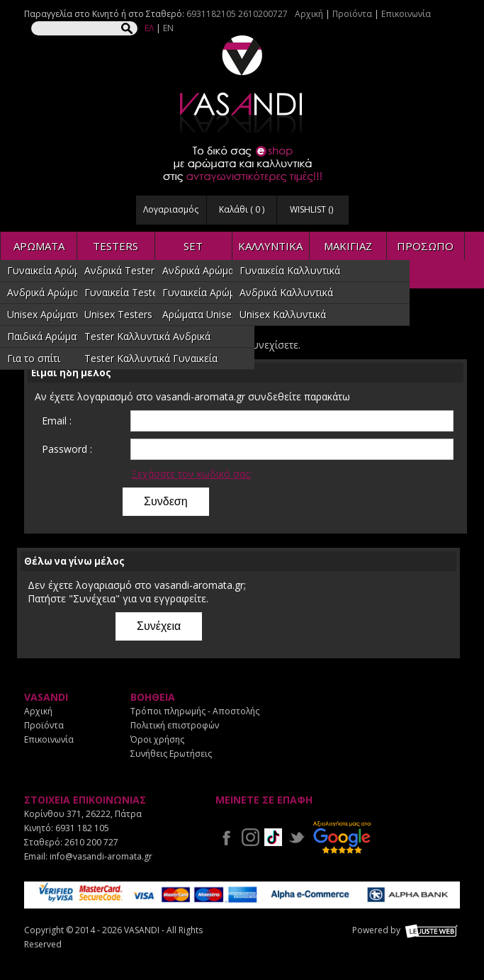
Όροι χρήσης (157, 739)
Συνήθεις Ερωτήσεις (171, 754)
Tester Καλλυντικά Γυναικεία (151, 358)
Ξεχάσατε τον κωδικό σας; (191, 473)
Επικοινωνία (406, 14)
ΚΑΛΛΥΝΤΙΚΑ (270, 246)
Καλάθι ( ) (241, 209)
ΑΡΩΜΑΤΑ (38, 246)
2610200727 (263, 14)
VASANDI (242, 84)
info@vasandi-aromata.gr (101, 856)
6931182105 (211, 14)
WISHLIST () (311, 209)
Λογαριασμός (170, 209)
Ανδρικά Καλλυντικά (286, 292)
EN (168, 28)
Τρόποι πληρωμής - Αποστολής (194, 711)
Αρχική (309, 14)
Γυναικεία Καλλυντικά (290, 270)
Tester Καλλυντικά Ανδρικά (147, 336)
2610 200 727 (91, 842)
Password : (67, 449)
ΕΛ (149, 28)
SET (193, 246)
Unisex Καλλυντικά (283, 314)
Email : (57, 420)
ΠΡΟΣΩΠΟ (425, 246)
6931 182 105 (82, 828)
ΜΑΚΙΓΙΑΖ (348, 246)
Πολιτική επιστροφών (174, 725)
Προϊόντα (352, 14)
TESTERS (115, 246)
